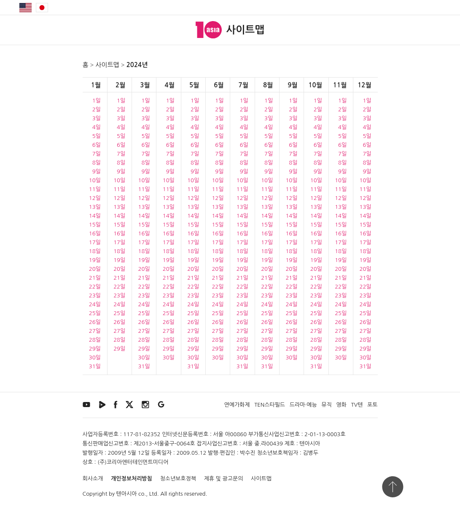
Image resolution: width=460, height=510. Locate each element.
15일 (95, 224)
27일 (95, 331)
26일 (95, 322)
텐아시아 (126, 494)
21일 (95, 278)
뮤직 (326, 404)
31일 (95, 366)
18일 (95, 251)
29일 (95, 348)
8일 (96, 162)
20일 (95, 269)
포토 (372, 404)
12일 (95, 198)
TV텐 (357, 404)
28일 (95, 340)
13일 (95, 207)
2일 (96, 109)
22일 (95, 286)
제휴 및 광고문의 (223, 478)
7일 (96, 154)
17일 (95, 242)
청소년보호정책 (178, 478)
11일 (95, 189)
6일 (96, 145)
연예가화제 (237, 404)
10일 (95, 180)
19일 (95, 260)
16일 (95, 233)
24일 (95, 304)
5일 (96, 136)
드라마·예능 (303, 404)
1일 (96, 100)
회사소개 (93, 478)
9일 (96, 171)
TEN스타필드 (269, 404)
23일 (95, 295)
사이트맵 (107, 65)
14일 (95, 216)
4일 (96, 127)
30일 (95, 357)
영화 (341, 404)
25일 (95, 313)
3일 (96, 118)
